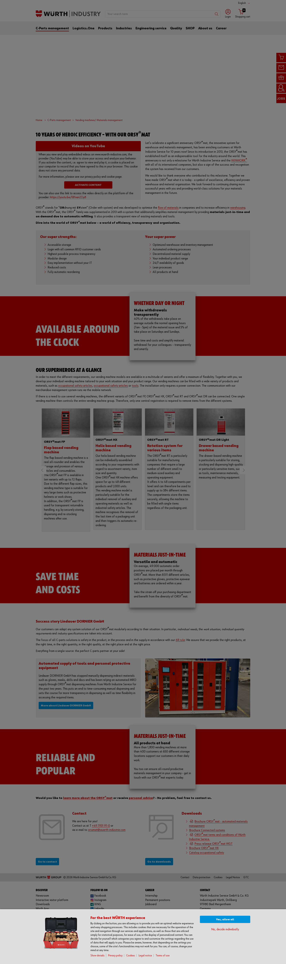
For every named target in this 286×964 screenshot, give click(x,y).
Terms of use (163, 955)
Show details (97, 955)
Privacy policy (115, 955)
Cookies (130, 955)
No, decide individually (225, 929)
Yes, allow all (225, 919)
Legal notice (145, 955)
